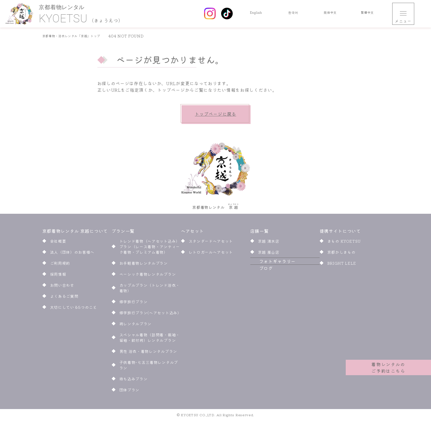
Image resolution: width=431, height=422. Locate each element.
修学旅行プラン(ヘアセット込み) (150, 314)
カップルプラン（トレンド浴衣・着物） (149, 289)
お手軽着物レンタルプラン (143, 264)
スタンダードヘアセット (211, 242)
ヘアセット (193, 232)
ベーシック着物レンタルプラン (147, 275)
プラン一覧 (123, 232)
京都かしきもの (341, 253)
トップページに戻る (215, 113)
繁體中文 (367, 14)
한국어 (293, 14)
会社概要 (58, 242)
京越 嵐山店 (268, 253)
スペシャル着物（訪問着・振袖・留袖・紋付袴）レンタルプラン (149, 339)
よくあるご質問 (64, 298)
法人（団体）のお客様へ (72, 253)
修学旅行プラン (133, 303)
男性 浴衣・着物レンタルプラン (148, 353)
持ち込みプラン (133, 380)
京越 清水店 (268, 242)
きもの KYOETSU (344, 242)
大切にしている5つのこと (73, 309)
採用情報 (58, 275)
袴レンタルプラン (135, 325)
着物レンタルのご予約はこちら (388, 364)
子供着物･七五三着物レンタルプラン (148, 366)
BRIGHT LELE (341, 264)
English (256, 14)
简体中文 (330, 14)
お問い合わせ (62, 287)
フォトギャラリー (268, 269)
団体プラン (129, 391)
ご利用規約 (60, 264)
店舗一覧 (259, 232)
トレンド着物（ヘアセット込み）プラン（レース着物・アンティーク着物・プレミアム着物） (149, 248)
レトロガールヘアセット (211, 253)
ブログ (257, 283)
